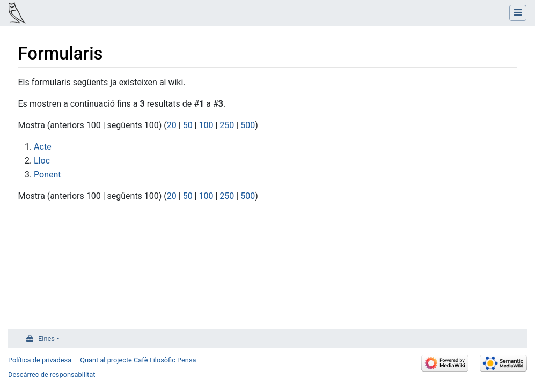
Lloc (42, 160)
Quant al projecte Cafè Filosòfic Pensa (138, 360)
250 (226, 125)
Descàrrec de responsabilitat (51, 374)
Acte (43, 147)
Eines (46, 339)
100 (206, 125)
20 (172, 125)
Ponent (47, 174)
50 (188, 125)
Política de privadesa (39, 360)
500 (247, 125)
